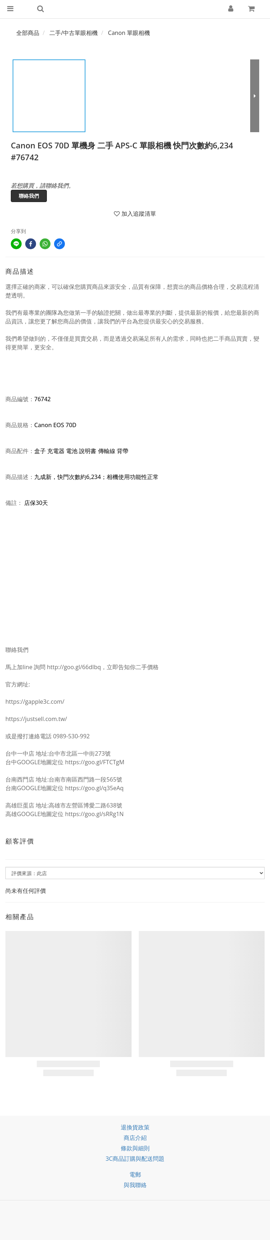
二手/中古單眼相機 (73, 33)
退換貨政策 (135, 1127)
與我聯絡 (135, 1185)
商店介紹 (135, 1138)
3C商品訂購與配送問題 (135, 1159)
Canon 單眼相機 (129, 33)
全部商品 (27, 33)
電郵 (135, 1174)
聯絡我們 (29, 195)
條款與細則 (135, 1148)
